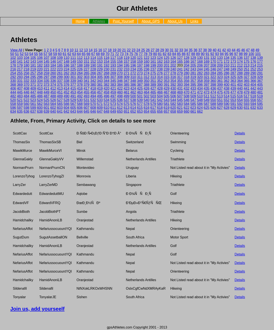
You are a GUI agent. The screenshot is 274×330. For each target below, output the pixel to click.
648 (106, 111)
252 (253, 69)
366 (253, 81)
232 (120, 69)
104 (26, 58)
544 (173, 100)
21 (124, 50)
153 (100, 61)
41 (219, 50)
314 (160, 77)
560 (26, 104)
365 (246, 81)
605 (73, 108)
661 (193, 111)
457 (100, 92)
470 (186, 92)
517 (246, 96)
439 (233, 88)
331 (20, 81)
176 (253, 61)
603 (60, 108)
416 (80, 88)
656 (160, 111)
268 (106, 73)
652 (133, 111)
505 (167, 96)
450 (53, 92)
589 (220, 104)
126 (173, 58)
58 (50, 54)
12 (81, 50)
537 (127, 100)
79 (150, 54)
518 (253, 96)
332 (26, 81)
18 (110, 50)
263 (73, 73)
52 (22, 54)
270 (120, 73)
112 (80, 58)
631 (246, 108)
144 (40, 61)
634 (13, 111)
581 (167, 104)
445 (20, 92)
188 (80, 65)
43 (229, 50)
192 (106, 65)
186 (66, 65)
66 (88, 54)
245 (207, 69)
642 (66, 111)
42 (224, 50)
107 (46, 58)
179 (20, 65)
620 (173, 108)
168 (200, 61)
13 (86, 50)
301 (73, 77)
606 (80, 108)
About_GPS (150, 21)
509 (193, 96)
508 (186, 96)
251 (246, 69)
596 (13, 108)
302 (80, 77)
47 (248, 50)
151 (86, 61)
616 (146, 108)
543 (167, 100)
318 (186, 77)
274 (146, 73)
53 (26, 54)
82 (165, 54)
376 (66, 84)
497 (113, 96)
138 (253, 58)
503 (153, 96)
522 (26, 100)
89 (198, 54)
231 (113, 69)
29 (162, 50)
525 (46, 100)
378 (80, 84)
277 (167, 73)
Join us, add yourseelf (37, 309)
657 (167, 111)
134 (226, 58)
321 (207, 77)
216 (13, 69)
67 (93, 54)
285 (220, 73)
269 (113, 73)
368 (13, 84)
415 (73, 88)
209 (220, 65)
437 (220, 88)
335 (46, 81)
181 (33, 65)
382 (106, 84)
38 (205, 50)
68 (98, 54)
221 (46, 69)
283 (207, 73)
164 (173, 61)
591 (233, 104)
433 (193, 88)
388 (146, 84)
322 (213, 77)
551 (220, 100)
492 (80, 96)
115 (100, 58)
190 (93, 65)
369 (20, 84)
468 (173, 92)
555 (246, 100)
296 (40, 77)
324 (226, 77)
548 (200, 100)
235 (140, 69)
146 (53, 61)
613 (127, 108)
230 (106, 69)
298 (53, 77)
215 (260, 65)
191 (100, 65)
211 (233, 65)
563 (46, 104)
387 (140, 84)
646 (93, 111)
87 (188, 54)
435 (207, 88)
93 (217, 54)
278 (173, 73)
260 (53, 73)
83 (169, 54)
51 (17, 54)
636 (26, 111)
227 (86, 69)
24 (138, 50)
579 (153, 104)
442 (253, 88)
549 (207, 100)
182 (40, 65)
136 (240, 58)
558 (13, 104)
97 (236, 54)
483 (20, 96)
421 (113, 88)
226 (80, 69)
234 (133, 69)
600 (40, 108)
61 (65, 54)
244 (200, 69)
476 (226, 92)
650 (120, 111)
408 (26, 88)
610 (106, 108)
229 (100, 69)
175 (246, 61)
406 (13, 88)
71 (112, 54)
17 (105, 50)
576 (133, 104)
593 (246, 104)
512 (213, 96)
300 (66, 77)
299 (60, 77)
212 (240, 65)
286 (226, 73)
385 (127, 84)
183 (46, 65)
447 (33, 92)
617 (153, 108)
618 (160, 108)
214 (253, 65)
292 (13, 77)
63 (74, 54)
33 (181, 50)
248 (226, 69)
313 (153, 77)
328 (253, 77)
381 (100, 84)
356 (186, 81)
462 (133, 92)
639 (46, 111)
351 (153, 81)
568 (80, 104)
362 (226, 81)
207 (207, 65)
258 (40, 73)
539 (140, 100)
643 (73, 111)
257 (33, 73)
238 (160, 69)
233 (127, 69)
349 (140, 81)
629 (233, 108)
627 (220, 108)
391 (167, 84)
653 (140, 111)
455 (86, 92)
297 (46, 77)
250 (240, 69)
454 (80, 92)
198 (146, 65)
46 (243, 50)
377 (73, 84)
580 (160, 104)
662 (200, 111)
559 (20, 104)
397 (207, 84)
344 (106, 81)
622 (186, 108)
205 (193, 65)
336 (53, 81)
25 (143, 50)
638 (40, 111)
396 (200, 84)
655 (153, 111)
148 (66, 61)
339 (73, 81)
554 (240, 100)
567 (73, 104)
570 (93, 104)
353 (167, 81)
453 (73, 92)
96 (231, 54)
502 (146, 96)
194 (120, 65)
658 (173, 111)
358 (200, 81)
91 (207, 54)
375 (60, 84)
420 (106, 88)
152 (93, 61)
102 (13, 58)
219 (33, 69)
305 (100, 77)
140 (13, 61)
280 (186, 73)
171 (220, 61)
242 (186, 69)
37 (200, 50)
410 (40, 88)
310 (133, 77)
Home (80, 21)
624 (200, 108)
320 (200, 77)
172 (226, 61)
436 (213, 88)
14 (91, 50)
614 (133, 108)
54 (31, 54)
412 (53, 88)
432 (186, 88)
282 (200, 73)
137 (246, 58)
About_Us (174, 21)
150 (80, 61)
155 (113, 61)
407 (20, 88)
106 (40, 58)
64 (79, 54)
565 (60, 104)
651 (127, 111)
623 (193, 108)
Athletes (99, 21)
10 (72, 50)
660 (186, 111)
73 (122, 54)
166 (186, 61)
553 (233, 100)
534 (106, 100)
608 (93, 108)
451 (60, 92)
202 (173, 65)
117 (113, 58)
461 (127, 92)
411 (46, 88)
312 (146, 77)
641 (60, 111)
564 (53, 104)
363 (233, 81)
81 (160, 54)
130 (200, 58)
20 (119, 50)
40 (214, 50)
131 (207, 58)
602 (53, 108)
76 (136, 54)
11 (76, 50)
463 (140, 92)
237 (153, 69)
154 (106, 61)
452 (66, 92)
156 (120, 61)
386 (133, 84)
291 (260, 73)
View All (16, 50)
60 (60, 54)
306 (106, 77)
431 (180, 88)
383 (113, 84)
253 (260, 69)
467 (167, 92)
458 (106, 92)
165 (180, 61)
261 (60, 73)
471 (193, 92)
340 (80, 81)
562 (40, 104)
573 (113, 104)
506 (173, 96)
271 (127, 73)
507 (180, 96)
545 (180, 100)
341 (86, 81)
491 (73, 96)
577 (140, 104)
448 (40, 92)
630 (240, 108)
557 (260, 100)
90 (203, 54)
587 (207, 104)
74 (126, 54)
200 (160, 65)
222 (53, 69)
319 (193, 77)
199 (153, 65)
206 (200, 65)
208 (213, 65)
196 (133, 65)
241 (180, 69)
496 (106, 96)
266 (93, 73)
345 (113, 81)
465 (153, 92)
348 (133, 81)
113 (86, 58)
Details (240, 133)
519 (260, 96)
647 (100, 111)
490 (66, 96)
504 (160, 96)
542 (160, 100)
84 (174, 54)
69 (103, 54)
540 (146, 100)
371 (33, 84)
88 (193, 54)
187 (73, 65)
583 (180, 104)
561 (33, 104)
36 (195, 50)
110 (66, 58)
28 (157, 50)
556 (253, 100)
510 (200, 96)
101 (258, 54)
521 (20, 100)
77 (141, 54)
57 (46, 54)
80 (155, 54)
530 (80, 100)
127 (180, 58)
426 (146, 88)
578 (146, 104)
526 (53, 100)
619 (167, 108)
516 (240, 96)
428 (160, 88)
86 (184, 54)
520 (13, 100)
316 (173, 77)
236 (146, 69)
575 (127, 104)
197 (140, 65)
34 (186, 50)
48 (253, 50)
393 (180, 84)
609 (100, 108)
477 (233, 92)
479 (246, 92)
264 (80, 73)
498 (120, 96)
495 (100, 96)
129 (193, 58)
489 (60, 96)
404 (253, 84)
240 (173, 69)
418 (93, 88)
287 (233, 73)
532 (93, 100)
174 (240, 61)
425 (140, 88)
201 (167, 65)
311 (140, 77)
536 (120, 100)
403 (246, 84)
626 (213, 108)
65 (84, 54)
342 (93, 81)
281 (193, 73)
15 (95, 50)
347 (127, 81)
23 (134, 50)
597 (20, 108)
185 (60, 65)
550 (213, 100)
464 (146, 92)
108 (53, 58)
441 (246, 88)
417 (86, 88)
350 (146, 81)
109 (60, 58)
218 (26, 69)
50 (12, 54)
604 (66, 108)
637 (33, 111)
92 (212, 54)
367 (260, 81)
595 (260, 104)
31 (172, 50)
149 (73, 61)
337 (60, 81)
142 (26, 61)
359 (207, 81)
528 (66, 100)
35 (191, 50)
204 (186, 65)
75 (131, 54)
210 (226, 65)
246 (213, 69)
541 (153, 100)
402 (240, 84)
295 (33, 77)
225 (73, 69)
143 (33, 61)
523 (33, 100)
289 (246, 73)
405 (260, 84)
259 (46, 73)
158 (133, 61)
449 (46, 92)
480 (253, 92)
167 (193, 61)
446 (26, 92)
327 (246, 77)
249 (233, 69)
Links (194, 21)
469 (180, 92)
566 (66, 104)
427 (153, 88)
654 (146, 111)
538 (133, 100)
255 (20, 73)
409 (33, 88)
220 (40, 69)
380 (93, 84)
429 (167, 88)
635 (20, 111)
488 (53, 96)
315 (167, 77)
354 (173, 81)
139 (260, 58)
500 (133, 96)
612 (120, 108)
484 (26, 96)
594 (253, 104)
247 (220, 69)
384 (120, 84)
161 (153, 61)
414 (66, 88)
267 (100, 73)
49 (257, 50)
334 (40, 81)
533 (100, 100)
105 (33, 58)
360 (213, 81)
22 (129, 50)
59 (55, 54)
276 (160, 73)
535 (113, 100)
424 (133, 88)
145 (46, 61)
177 (260, 61)
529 (73, 100)
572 (106, 104)
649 (113, 111)
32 (176, 50)
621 (180, 108)
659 (180, 111)
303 (86, 77)
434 (200, 88)
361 (220, 81)
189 (86, 65)
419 (100, 88)
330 (13, 81)
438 (226, 88)
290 (253, 73)
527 (60, 100)
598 (26, 108)
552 (226, 100)
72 (117, 54)
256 (26, 73)
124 (160, 58)
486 (40, 96)
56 (41, 54)
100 (251, 54)
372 (40, 84)
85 (179, 54)
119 (127, 58)
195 (127, 65)
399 (220, 84)
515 (233, 96)
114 (93, 58)
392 (173, 84)
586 (200, 104)
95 (226, 54)
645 (86, 111)
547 (193, 100)
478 (240, 92)
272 (133, 73)
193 (113, 65)
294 (26, 77)
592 (240, 104)
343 (100, 81)
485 (33, 96)
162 (160, 61)
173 (233, 61)
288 (240, 73)
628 (226, 108)
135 (233, 58)
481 (260, 92)
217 (20, 69)
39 (210, 50)
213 (246, 65)
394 (186, 84)
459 (113, 92)
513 (220, 96)
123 (153, 58)
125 (167, 58)
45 (238, 50)
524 (40, 100)
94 (222, 54)
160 (146, 61)
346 (120, 81)
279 (180, 73)
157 (127, 61)
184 (53, 65)
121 (140, 58)
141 (20, 61)
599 (33, 108)
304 (93, 77)
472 (200, 92)
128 (186, 58)
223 (60, 69)
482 (13, 96)
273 (140, 73)
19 (114, 50)
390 (160, 84)
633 (260, 108)
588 (213, 104)
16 (100, 50)
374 (53, 84)
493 (86, 96)
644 (80, 111)
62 (69, 54)
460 (120, 92)
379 (86, 84)
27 (153, 50)
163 (167, 61)
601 (46, 108)
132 (213, 58)
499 (127, 96)
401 (233, 84)
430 (173, 88)
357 (193, 81)
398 (213, 84)
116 (106, 58)
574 (120, 104)
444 (13, 92)
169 (207, 61)
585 (193, 104)
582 (173, 104)
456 (93, 92)
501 (140, 96)
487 (46, 96)
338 (66, 81)
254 (13, 73)
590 (226, 104)
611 (113, 108)
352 (160, 81)
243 (193, 69)
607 (86, 108)
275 (153, 73)
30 (167, 50)
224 (66, 69)
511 (207, 96)
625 (207, 108)
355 (180, 81)
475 (220, 92)
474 (213, 92)
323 (220, 77)
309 (127, 77)
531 (86, 100)
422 (120, 88)
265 (86, 73)
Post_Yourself (123, 21)
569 (86, 104)
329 (260, 77)
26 (148, 50)
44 (233, 50)
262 (66, 73)
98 (241, 54)
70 (107, 54)
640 (53, 111)
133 (220, 58)
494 (93, 96)
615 (140, 108)
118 (120, 58)
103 (20, 58)
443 (260, 88)
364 (240, 81)
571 (100, 104)
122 (146, 58)
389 (153, 84)
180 (26, 65)
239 (167, 69)
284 (213, 73)
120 (133, 58)
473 (207, 92)
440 (240, 88)
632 (253, 108)
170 (213, 61)
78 (145, 54)
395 (193, 84)
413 (60, 88)
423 (127, 88)
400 (226, 84)
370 (26, 84)
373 (46, 84)
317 (180, 77)
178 (13, 65)
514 (226, 96)
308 (120, 77)
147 (60, 61)
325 (233, 77)
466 (160, 92)
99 (245, 54)
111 (73, 58)
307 (113, 77)
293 (20, 77)
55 (36, 54)
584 (186, 104)
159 (140, 61)
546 (186, 100)
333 (33, 81)
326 (240, 77)
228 (93, 69)
